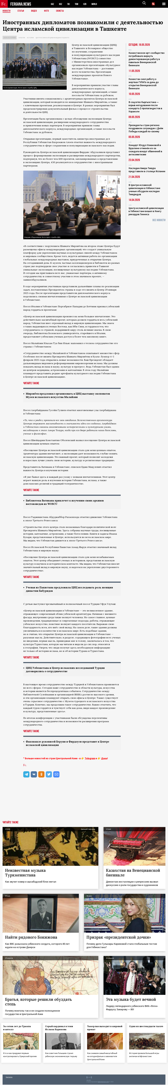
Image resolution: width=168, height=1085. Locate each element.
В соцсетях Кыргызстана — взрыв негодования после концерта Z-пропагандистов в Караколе (145, 107)
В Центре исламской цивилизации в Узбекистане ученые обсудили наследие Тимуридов (144, 189)
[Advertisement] (84, 803)
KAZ (52, 4)
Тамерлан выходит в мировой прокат (100, 1029)
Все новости (158, 220)
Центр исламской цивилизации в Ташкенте (52, 38)
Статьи (21, 11)
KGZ (61, 4)
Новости (7, 11)
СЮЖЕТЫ (61, 11)
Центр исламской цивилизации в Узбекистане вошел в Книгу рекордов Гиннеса (146, 211)
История (30, 38)
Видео (35, 11)
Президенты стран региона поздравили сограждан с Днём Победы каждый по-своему (146, 128)
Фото (47, 11)
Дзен (104, 759)
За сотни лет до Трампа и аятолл (18, 1029)
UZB (86, 4)
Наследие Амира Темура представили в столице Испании (147, 170)
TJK (69, 4)
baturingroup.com (103, 1082)
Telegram (90, 759)
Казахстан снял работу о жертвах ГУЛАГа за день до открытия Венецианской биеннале (144, 83)
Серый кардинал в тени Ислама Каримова (60, 1029)
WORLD (96, 4)
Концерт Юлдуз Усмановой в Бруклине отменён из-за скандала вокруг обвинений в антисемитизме (145, 150)
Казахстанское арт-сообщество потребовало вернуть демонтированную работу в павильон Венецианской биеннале (147, 59)
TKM (78, 4)
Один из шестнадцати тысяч (144, 1029)
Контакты (9, 1077)
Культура (22, 38)
